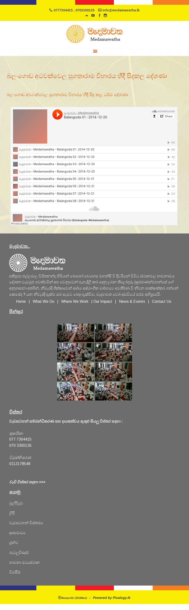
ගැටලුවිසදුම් (19, 552)
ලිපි (12, 513)
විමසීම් (15, 572)
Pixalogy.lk (122, 598)
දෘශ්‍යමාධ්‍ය (17, 533)
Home (21, 301)
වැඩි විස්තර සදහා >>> (27, 482)
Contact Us (161, 301)
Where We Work (74, 301)
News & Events (132, 301)
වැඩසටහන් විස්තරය (26, 523)
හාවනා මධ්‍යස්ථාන (24, 562)
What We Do (44, 301)
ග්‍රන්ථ (13, 542)
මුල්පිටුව (16, 503)
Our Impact (102, 301)
